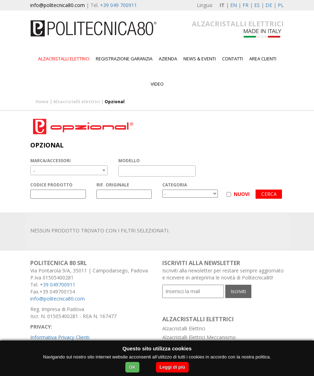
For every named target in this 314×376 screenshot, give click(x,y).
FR (246, 5)
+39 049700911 (57, 284)
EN (233, 5)
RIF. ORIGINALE (112, 185)
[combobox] (69, 170)
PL (281, 5)
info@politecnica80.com (57, 5)
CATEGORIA (174, 185)
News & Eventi (199, 58)
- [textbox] (34, 170)
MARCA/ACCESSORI (50, 161)
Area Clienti (262, 58)
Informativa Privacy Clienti (59, 337)
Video (157, 84)
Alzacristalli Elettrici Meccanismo (199, 337)
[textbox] (122, 170)
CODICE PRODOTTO (51, 185)
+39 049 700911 (118, 5)
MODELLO (129, 161)
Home (42, 102)
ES (257, 5)
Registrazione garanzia (124, 58)
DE (268, 5)
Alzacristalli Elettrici (183, 328)
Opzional (115, 102)
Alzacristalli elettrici (63, 58)
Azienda (168, 58)
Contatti (232, 58)
